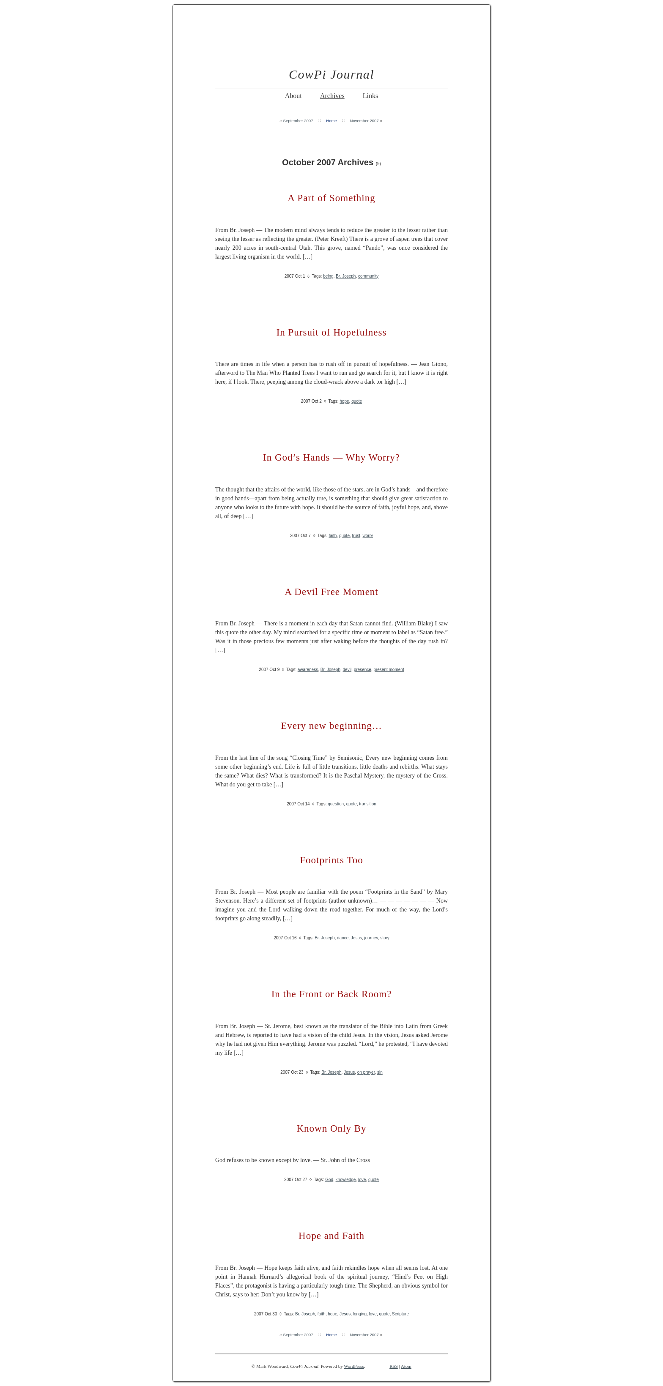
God (329, 1179)
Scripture (400, 1314)
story (384, 938)
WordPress (354, 1366)
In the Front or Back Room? (331, 994)
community (368, 276)
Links (370, 95)
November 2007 (364, 120)
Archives (332, 95)
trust (356, 535)
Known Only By (331, 1128)
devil (347, 669)
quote (356, 401)
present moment (388, 669)
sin (380, 1072)
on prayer (366, 1072)
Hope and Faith (331, 1235)
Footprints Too (331, 860)
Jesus (356, 938)
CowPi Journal (331, 74)
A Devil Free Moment (331, 592)
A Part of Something (331, 198)
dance (342, 938)
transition (367, 804)
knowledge (346, 1179)
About (293, 95)
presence (362, 669)
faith (333, 535)
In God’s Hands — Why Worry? (331, 457)
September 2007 (298, 120)
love (362, 1179)
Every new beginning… (331, 725)
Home (331, 120)
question (336, 804)
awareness (308, 669)
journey (371, 938)
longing (360, 1314)
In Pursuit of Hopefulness (332, 332)
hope (344, 401)
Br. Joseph (346, 276)
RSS (393, 1366)
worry (368, 535)
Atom (406, 1366)
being (328, 276)
